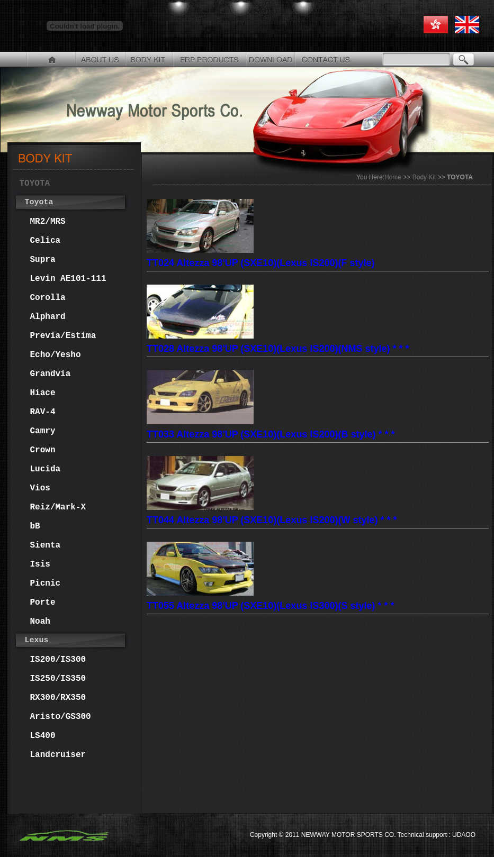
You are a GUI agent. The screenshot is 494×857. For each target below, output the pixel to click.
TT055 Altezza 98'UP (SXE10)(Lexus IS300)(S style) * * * (270, 605)
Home (392, 177)
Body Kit (424, 177)
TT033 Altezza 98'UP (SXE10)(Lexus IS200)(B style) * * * (270, 434)
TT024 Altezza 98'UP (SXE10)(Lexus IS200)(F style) (260, 263)
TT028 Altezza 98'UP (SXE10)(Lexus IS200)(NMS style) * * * (278, 348)
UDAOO (463, 834)
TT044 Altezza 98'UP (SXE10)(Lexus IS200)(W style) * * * (272, 520)
